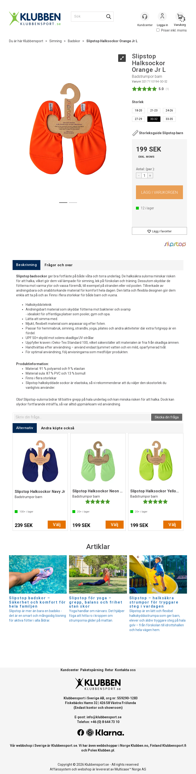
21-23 (154, 110)
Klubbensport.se (64, 745)
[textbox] (82, 417)
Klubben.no (139, 745)
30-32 (154, 119)
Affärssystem (60, 769)
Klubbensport (33, 41)
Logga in (162, 16)
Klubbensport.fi (174, 745)
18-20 (138, 110)
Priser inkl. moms (171, 30)
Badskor (74, 41)
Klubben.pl (106, 750)
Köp (159, 192)
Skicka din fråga (167, 417)
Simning (55, 41)
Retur (109, 670)
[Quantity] (144, 175)
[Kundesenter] (145, 16)
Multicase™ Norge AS (130, 769)
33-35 (169, 119)
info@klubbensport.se (104, 717)
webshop (85, 769)
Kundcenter (70, 670)
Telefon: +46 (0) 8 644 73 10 (98, 722)
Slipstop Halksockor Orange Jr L (112, 41)
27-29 (138, 119)
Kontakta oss (125, 670)
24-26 (169, 110)
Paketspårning (91, 670)
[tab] (26, 265)
